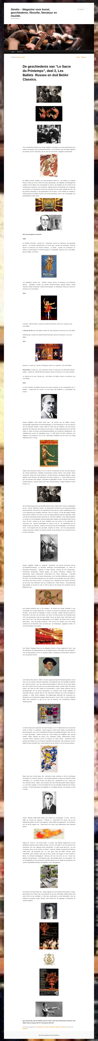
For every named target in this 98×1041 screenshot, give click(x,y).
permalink (25, 1028)
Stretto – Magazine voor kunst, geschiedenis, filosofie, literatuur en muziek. (34, 12)
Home (12, 51)
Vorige (77, 57)
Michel (64, 1027)
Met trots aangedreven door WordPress (49, 1035)
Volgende (84, 57)
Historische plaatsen (55, 1027)
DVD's (47, 1027)
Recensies (20, 51)
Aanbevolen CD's (40, 1027)
